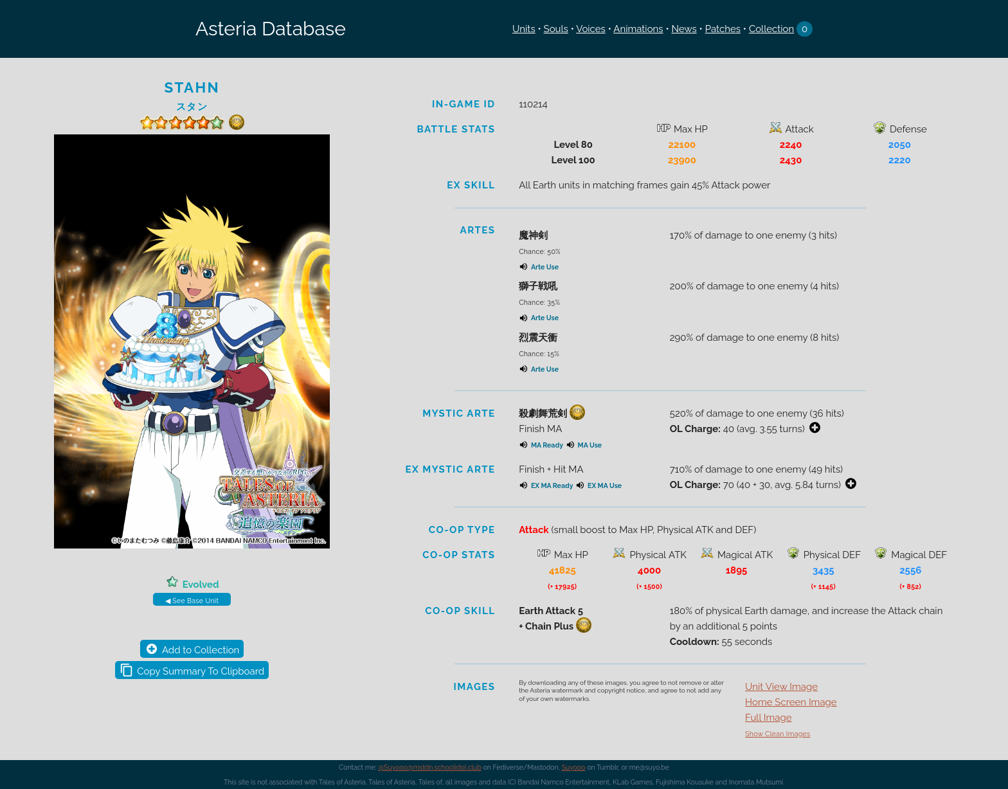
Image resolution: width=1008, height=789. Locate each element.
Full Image (768, 717)
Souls (556, 29)
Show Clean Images (777, 734)
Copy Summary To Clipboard (200, 671)
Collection (771, 29)
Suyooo (574, 767)
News (683, 29)
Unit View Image (781, 687)
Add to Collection (200, 650)
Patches (723, 29)
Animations (638, 29)
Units (524, 29)
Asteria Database (270, 28)
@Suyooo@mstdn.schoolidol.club (430, 767)
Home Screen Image (791, 702)
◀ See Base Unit (192, 600)
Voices (591, 29)
